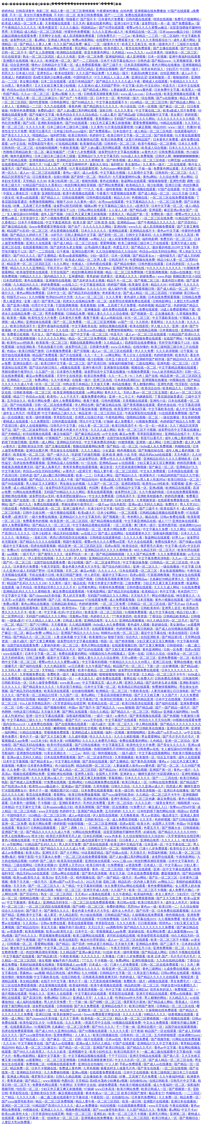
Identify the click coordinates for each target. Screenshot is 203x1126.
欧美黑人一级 (191, 89)
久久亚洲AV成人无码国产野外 (99, 85)
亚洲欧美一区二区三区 (94, 1010)
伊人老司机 (92, 575)
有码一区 (89, 753)
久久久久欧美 (126, 923)
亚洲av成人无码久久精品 (146, 504)
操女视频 (45, 960)
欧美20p (47, 877)
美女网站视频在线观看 (140, 189)
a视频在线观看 (70, 367)
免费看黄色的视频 (36, 521)
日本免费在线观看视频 (97, 790)
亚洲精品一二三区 (29, 106)
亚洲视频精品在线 (42, 160)
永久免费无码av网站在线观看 (125, 885)
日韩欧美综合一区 (15, 682)
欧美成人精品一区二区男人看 (22, 23)
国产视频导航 (161, 1039)
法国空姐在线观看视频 (123, 438)
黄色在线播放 (109, 181)
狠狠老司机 (73, 798)
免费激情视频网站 (42, 201)
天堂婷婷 (107, 500)
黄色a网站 (150, 176)
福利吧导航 (58, 135)
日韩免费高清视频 (172, 152)
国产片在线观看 (71, 355)
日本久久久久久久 (94, 230)
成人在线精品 (81, 948)
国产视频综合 (189, 1118)
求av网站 (187, 176)
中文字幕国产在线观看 (121, 720)
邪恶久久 (8, 73)
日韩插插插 (175, 645)
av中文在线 (18, 143)
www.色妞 (164, 276)
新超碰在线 (160, 624)
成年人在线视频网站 (34, 425)
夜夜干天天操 (20, 881)
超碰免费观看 (84, 118)
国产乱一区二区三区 (163, 877)
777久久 (89, 189)
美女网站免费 (156, 931)
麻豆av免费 (127, 434)
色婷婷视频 (146, 305)
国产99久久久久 (24, 255)
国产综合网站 (29, 989)
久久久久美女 (124, 110)
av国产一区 (126, 322)
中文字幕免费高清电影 (100, 442)
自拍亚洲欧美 (170, 73)
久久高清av (31, 923)
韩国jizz (156, 711)
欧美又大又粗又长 (135, 44)
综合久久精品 (100, 711)
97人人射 (111, 1064)
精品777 (18, 396)
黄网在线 (106, 409)
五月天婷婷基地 (13, 657)
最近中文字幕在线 (16, 546)
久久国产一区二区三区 (103, 483)
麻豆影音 (106, 467)
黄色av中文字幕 (168, 230)
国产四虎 (79, 944)
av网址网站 (113, 355)
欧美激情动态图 (88, 139)
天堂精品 (16, 31)
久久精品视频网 (80, 624)
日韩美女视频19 (45, 865)
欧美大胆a (33, 852)
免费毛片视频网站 (187, 19)
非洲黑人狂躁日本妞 (89, 417)
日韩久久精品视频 (36, 239)
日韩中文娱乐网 (34, 512)
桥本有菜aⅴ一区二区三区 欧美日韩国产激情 (116, 1093)
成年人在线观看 (189, 757)
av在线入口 (70, 284)
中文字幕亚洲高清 (58, 222)
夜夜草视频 (131, 147)
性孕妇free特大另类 (60, 297)
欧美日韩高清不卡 (23, 326)
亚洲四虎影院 (131, 483)
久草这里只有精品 (70, 686)
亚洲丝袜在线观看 (39, 322)
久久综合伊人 (73, 550)
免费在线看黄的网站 (73, 653)
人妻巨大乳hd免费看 (16, 1122)
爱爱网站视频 (44, 944)
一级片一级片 (103, 715)
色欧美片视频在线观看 (135, 1085)
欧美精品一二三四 (146, 36)
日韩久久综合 (156, 653)
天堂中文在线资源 (70, 376)
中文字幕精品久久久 (140, 201)
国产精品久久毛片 (63, 649)
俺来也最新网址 (21, 156)
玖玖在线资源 (11, 56)
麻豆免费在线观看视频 (69, 591)
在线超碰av (77, 288)
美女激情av (133, 164)
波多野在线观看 (163, 856)
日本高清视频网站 (137, 65)
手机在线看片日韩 (51, 346)
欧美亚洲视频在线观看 (180, 94)
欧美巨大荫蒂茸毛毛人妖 (64, 836)
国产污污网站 (39, 624)
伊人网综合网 (23, 330)
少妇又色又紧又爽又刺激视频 (110, 123)
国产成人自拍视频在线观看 (174, 628)
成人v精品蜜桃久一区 (28, 487)
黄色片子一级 (29, 736)
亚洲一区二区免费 (91, 56)
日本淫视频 (55, 570)
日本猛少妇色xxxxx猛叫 (70, 131)
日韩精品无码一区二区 (103, 848)
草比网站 (81, 48)
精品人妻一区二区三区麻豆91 (37, 98)
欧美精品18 (150, 591)
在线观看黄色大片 (139, 533)
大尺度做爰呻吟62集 (127, 176)
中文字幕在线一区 (60, 678)
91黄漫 (35, 193)
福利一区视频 (115, 732)
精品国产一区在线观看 (161, 1031)
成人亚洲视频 (136, 56)
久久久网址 (61, 264)
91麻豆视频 (143, 127)
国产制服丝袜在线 (151, 450)
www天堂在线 (93, 720)
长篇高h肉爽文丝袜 (145, 73)
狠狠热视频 (90, 181)
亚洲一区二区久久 (146, 566)
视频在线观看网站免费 (86, 342)
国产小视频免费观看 (55, 218)
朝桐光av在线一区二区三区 (120, 633)
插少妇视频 (155, 185)
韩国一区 (107, 641)
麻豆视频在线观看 (71, 1093)
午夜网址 (66, 1085)
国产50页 (29, 123)
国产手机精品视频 (15, 160)
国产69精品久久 (83, 102)
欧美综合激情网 (24, 798)
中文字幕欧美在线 (165, 317)
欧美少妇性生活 (101, 1051)
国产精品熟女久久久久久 (101, 106)
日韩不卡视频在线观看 (82, 500)
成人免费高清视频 (125, 819)
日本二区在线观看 (54, 81)
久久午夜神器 (61, 380)
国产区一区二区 (13, 118)
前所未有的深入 (152, 69)
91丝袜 (107, 952)
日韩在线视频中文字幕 (153, 114)
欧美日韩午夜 (96, 865)
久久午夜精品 (122, 894)
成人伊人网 (192, 442)
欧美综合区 (130, 546)
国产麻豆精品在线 (15, 226)
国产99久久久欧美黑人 (29, 1051)
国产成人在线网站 (111, 533)
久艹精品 (69, 885)
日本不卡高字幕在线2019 (118, 60)
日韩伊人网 (163, 156)
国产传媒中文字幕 (42, 114)
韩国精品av (89, 27)
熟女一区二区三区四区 (39, 56)
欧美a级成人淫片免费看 (180, 110)
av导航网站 (15, 844)
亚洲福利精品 (115, 56)
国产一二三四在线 (86, 60)
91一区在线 (89, 463)
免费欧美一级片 (162, 214)
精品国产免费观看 (45, 355)
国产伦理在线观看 (112, 27)
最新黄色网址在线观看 (126, 827)
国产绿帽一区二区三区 (88, 906)
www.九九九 (135, 52)
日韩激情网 (190, 678)
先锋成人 (8, 77)
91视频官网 (42, 1026)
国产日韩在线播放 (55, 288)
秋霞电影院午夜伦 (41, 143)
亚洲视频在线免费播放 (97, 1118)
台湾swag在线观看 (111, 201)
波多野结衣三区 (21, 40)
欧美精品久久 (136, 185)
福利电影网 (150, 239)
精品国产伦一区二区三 (129, 666)
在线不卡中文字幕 (54, 981)
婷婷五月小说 (142, 948)
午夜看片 (102, 193)
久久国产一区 (45, 371)
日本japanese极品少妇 (174, 31)
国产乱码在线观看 (91, 649)
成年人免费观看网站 (67, 400)
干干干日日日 (118, 1055)
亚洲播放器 (92, 309)
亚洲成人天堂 (83, 997)
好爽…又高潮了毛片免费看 (32, 206)
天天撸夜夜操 (130, 815)
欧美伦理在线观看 (60, 745)
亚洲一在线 (136, 653)
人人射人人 (73, 89)
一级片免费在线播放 (43, 516)
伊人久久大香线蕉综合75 (154, 40)
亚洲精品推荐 (94, 620)
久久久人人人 (108, 570)
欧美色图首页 (48, 27)
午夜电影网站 (115, 417)
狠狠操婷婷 (181, 77)
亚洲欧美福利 (189, 682)
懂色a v (60, 500)
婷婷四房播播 (187, 463)
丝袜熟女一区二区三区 (181, 52)
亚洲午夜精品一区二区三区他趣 (133, 798)
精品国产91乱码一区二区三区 (28, 230)
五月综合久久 (17, 400)
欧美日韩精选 (144, 628)
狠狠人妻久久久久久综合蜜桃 (108, 313)
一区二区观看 (128, 512)
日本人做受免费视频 (43, 682)
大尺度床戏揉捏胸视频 (131, 467)
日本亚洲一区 (154, 844)
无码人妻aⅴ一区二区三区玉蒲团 (145, 392)
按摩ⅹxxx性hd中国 (183, 807)
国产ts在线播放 (167, 98)
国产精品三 (33, 1080)
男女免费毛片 (180, 981)
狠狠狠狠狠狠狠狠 (112, 674)
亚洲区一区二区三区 (16, 1105)
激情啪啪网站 (136, 732)
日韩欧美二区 (99, 827)
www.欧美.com (70, 682)
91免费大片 (145, 678)
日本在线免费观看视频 (164, 297)
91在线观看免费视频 (173, 413)
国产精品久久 (141, 247)
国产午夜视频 (26, 939)
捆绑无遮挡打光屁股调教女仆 (159, 774)
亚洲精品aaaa (126, 222)
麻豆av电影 (88, 570)
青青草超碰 (15, 1080)
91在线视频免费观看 (132, 1105)
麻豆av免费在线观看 (144, 309)
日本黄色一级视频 (23, 803)
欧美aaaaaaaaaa (73, 599)
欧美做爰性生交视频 (83, 728)
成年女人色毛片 (14, 413)
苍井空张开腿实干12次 (60, 210)
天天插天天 (138, 852)
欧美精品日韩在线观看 (134, 686)
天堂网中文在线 (50, 36)
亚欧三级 (109, 881)
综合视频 (148, 98)
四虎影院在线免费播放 (141, 342)
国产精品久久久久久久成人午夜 (118, 81)
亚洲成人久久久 (126, 276)
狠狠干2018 (64, 201)
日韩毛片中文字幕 (63, 425)
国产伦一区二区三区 (17, 562)
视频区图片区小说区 (187, 276)
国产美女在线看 (148, 1068)
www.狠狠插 (125, 707)
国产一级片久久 (58, 454)
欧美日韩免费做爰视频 (84, 794)
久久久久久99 (97, 288)
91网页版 (174, 160)
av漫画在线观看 (100, 894)
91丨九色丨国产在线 (144, 376)
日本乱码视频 (93, 836)
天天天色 (78, 23)
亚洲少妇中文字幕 (127, 23)
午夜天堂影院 (50, 566)
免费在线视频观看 (47, 504)
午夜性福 (193, 570)
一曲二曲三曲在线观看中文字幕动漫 (91, 840)
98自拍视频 (108, 1105)
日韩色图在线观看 (139, 19)
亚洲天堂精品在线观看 (152, 993)
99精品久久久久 (31, 276)
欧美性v (53, 396)
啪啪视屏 (184, 803)
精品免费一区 (20, 1068)
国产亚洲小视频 (18, 305)
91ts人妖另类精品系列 (167, 371)
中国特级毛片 (83, 77)
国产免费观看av (183, 23)
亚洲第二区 (178, 1114)
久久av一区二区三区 (35, 94)
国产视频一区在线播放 (112, 807)
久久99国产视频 (81, 579)
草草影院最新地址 (150, 434)
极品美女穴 (170, 815)
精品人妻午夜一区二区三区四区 (116, 471)
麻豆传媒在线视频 (85, 674)
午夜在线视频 (179, 1105)
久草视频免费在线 (33, 674)
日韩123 (65, 997)
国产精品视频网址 (32, 579)
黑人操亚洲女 (13, 301)
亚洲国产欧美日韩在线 (129, 268)
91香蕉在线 (55, 1022)
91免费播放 (66, 529)
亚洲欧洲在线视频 (15, 496)
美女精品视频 (29, 981)
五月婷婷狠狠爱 (165, 1035)
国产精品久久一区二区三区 (51, 525)
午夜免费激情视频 (73, 359)
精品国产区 (163, 305)
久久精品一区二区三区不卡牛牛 (163, 674)
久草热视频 (101, 786)
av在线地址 (189, 160)
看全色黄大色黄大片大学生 (69, 429)
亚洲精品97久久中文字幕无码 (99, 156)
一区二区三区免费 (170, 201)
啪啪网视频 (129, 848)
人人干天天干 (70, 396)
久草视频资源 (183, 60)
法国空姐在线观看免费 (50, 562)
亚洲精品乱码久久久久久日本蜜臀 (113, 558)
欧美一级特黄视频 (109, 189)
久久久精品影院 (55, 666)
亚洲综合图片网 (83, 251)
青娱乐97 (22, 827)
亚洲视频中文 (78, 1051)
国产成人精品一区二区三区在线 (75, 243)
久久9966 (81, 898)
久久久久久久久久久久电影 (176, 118)
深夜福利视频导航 (121, 363)
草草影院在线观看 (122, 993)
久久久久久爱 (72, 189)
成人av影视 (90, 172)
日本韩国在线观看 (181, 471)
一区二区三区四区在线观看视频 (48, 906)
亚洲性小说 (158, 400)
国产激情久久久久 (51, 554)
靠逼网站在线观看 (134, 181)
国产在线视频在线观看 (71, 724)
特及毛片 (169, 85)
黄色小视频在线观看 (169, 599)
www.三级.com (122, 861)
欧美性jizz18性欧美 (20, 342)
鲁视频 (162, 1109)
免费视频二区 (184, 989)
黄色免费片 (24, 85)
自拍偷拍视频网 (46, 147)
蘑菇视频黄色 (29, 189)
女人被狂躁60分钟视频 (23, 214)
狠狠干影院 (116, 637)
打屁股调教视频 (156, 272)
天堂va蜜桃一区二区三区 (139, 657)
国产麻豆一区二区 (172, 106)
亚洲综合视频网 (107, 69)
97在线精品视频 (67, 143)
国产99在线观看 (76, 123)
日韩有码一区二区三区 (120, 143)
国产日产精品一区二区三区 (45, 749)
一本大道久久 (84, 678)
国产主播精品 (47, 255)
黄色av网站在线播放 (35, 604)
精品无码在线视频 (66, 533)
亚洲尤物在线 (43, 819)
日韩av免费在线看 (173, 516)
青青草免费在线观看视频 (80, 467)
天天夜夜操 (59, 624)
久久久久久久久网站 (97, 226)
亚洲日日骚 (173, 185)
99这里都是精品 (92, 852)
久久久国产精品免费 (68, 44)
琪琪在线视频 (163, 19)
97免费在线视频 (55, 782)
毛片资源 (133, 674)
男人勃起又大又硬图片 (42, 483)
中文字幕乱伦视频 (113, 172)
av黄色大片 (149, 152)
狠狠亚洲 (187, 977)
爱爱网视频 (108, 243)
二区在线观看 (177, 164)
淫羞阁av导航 (79, 616)
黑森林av (26, 973)
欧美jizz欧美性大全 (27, 877)
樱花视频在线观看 (85, 218)
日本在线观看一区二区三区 (138, 570)
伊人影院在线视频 (41, 558)
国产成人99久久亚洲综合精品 (56, 1031)
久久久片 (129, 811)
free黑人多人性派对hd (150, 479)
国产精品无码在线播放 (84, 293)
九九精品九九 (179, 997)
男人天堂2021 (190, 504)
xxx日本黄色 (155, 52)
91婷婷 (34, 861)
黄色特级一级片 (128, 98)
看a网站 (40, 40)
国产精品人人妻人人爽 (36, 44)
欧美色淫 (182, 355)
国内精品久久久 (55, 276)
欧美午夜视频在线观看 (79, 193)
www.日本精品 (121, 346)
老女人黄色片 (165, 894)
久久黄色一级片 (154, 164)
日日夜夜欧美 (42, 176)
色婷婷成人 (127, 977)
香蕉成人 (35, 902)
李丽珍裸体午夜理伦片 (18, 371)
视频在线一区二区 (144, 367)
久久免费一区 (17, 769)
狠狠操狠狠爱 (158, 181)
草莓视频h (115, 778)
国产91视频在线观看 (93, 1031)
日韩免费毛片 (107, 36)
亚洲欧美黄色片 (70, 803)
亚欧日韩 (106, 110)
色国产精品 (11, 94)
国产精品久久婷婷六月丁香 (29, 235)
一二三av (124, 36)
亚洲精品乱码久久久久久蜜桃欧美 (81, 160)
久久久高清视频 (167, 351)
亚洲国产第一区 (160, 769)
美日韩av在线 (126, 902)
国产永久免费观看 (87, 1006)
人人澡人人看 (59, 628)
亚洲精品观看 (118, 230)
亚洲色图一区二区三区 (173, 363)
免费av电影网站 (83, 40)
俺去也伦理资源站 (93, 939)
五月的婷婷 (113, 811)
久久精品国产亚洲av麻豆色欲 (80, 952)
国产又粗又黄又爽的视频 (123, 649)
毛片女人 (38, 334)
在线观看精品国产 (15, 164)
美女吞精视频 (190, 417)
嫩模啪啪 (60, 728)
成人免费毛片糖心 (182, 890)
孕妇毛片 (104, 176)
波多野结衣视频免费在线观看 (130, 301)
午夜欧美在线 (139, 691)
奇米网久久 (135, 516)
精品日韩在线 (56, 973)
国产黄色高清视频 (144, 761)
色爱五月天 (121, 247)
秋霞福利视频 (158, 852)
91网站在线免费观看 (27, 492)
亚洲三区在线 (11, 247)
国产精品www (161, 60)
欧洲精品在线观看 (70, 52)
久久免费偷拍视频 (57, 1072)
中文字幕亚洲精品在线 (140, 521)
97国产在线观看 (169, 189)
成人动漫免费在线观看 (124, 239)
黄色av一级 (149, 906)
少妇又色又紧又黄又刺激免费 (84, 438)
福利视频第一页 (128, 388)
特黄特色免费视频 (77, 31)
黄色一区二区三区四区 (108, 869)
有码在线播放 (122, 384)
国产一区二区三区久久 (80, 268)
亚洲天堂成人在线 (184, 243)
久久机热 (142, 322)
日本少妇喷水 (125, 500)
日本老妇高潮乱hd (127, 380)
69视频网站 (73, 740)
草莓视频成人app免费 (111, 931)
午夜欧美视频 (69, 147)
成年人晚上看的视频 (179, 438)
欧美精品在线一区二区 (142, 31)
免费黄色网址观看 (166, 168)
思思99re (133, 906)
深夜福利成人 (63, 898)
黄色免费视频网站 (160, 885)
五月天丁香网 (69, 1018)
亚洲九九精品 (134, 682)
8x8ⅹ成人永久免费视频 (137, 156)
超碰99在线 (76, 388)
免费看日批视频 (18, 334)
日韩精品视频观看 (43, 827)
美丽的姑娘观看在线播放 (37, 964)
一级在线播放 (170, 417)
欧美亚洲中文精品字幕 (130, 409)
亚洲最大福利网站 (176, 711)
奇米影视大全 (112, 293)
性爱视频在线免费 (123, 193)
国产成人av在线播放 (60, 1043)
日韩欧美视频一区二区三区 (32, 392)
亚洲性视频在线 (143, 960)
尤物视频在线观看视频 (29, 388)
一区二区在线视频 (175, 1068)
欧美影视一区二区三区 (52, 342)
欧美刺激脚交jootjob (67, 1014)
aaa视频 (12, 554)
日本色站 (134, 529)
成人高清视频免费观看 (79, 36)
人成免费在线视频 (40, 724)
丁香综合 (155, 616)
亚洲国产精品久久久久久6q (80, 633)
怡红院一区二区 (126, 508)
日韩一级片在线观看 (89, 1039)
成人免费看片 (124, 421)
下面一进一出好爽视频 (95, 608)
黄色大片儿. (113, 392)
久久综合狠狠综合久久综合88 (117, 251)
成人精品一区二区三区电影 (43, 31)
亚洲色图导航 (168, 525)
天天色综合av (16, 139)
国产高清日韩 (97, 363)
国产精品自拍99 (87, 479)
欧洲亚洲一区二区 (58, 60)
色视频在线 (140, 197)
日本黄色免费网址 (40, 765)
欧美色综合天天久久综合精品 (77, 114)
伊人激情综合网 (63, 699)
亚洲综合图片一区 (26, 363)
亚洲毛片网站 (158, 1114)
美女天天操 (117, 873)
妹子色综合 (24, 587)
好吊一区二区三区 (138, 317)
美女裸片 (176, 114)
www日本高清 (105, 1089)
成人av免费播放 (13, 852)
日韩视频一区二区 (20, 944)
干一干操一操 (142, 168)
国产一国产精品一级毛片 (173, 707)
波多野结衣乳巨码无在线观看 (66, 487)
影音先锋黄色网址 (97, 52)
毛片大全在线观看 (140, 541)
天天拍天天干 (140, 595)
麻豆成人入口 (158, 807)
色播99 (191, 127)
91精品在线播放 (57, 579)
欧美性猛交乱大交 (33, 1022)
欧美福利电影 (144, 894)
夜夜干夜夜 (91, 317)
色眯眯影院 (23, 77)
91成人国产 (52, 164)
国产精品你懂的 (125, 264)
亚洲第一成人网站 (42, 442)
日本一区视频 (157, 56)
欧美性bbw (70, 608)
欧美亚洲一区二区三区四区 (69, 521)
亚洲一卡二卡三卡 (122, 396)
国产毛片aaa (176, 604)
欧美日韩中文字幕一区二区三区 (129, 135)
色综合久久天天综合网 (155, 720)
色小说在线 (128, 106)
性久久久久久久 (101, 736)
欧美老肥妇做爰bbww (72, 496)
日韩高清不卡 (118, 259)
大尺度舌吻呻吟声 (75, 164)
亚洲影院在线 (51, 193)
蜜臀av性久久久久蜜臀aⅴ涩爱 (121, 458)
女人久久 (111, 620)
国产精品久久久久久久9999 (177, 832)
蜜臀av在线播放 (181, 993)
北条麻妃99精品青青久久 (167, 579)
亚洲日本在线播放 (176, 790)
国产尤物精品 (130, 69)
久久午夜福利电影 (152, 492)
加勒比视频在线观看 (113, 326)
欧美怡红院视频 (24, 699)
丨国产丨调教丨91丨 (72, 827)
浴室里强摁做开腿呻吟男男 (122, 832)
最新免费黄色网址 (94, 396)
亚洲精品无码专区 (70, 442)
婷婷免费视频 (50, 284)
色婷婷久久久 (100, 616)
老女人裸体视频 (39, 409)
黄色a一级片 (72, 172)
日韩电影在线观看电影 (106, 537)
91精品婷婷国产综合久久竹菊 (178, 475)
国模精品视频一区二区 (143, 417)
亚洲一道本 (180, 326)
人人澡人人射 (118, 210)
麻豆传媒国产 (56, 152)
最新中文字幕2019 (115, 575)
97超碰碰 (176, 293)
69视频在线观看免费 (187, 720)
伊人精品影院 (69, 915)
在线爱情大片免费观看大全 (115, 40)
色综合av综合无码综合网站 (26, 89)
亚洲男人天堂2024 (72, 865)
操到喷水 (117, 164)
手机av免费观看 (130, 1064)
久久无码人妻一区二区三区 (21, 670)
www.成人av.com (132, 94)
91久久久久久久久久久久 (164, 268)
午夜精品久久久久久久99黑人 (130, 662)
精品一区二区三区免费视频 (124, 272)
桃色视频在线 (127, 450)
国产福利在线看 (31, 666)
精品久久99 (122, 197)
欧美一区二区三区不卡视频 (137, 429)
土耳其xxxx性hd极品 (91, 330)
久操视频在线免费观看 (148, 915)
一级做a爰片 (15, 620)
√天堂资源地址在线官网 (69, 703)
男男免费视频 (55, 313)
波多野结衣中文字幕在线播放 (119, 152)
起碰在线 (150, 832)
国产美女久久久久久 (16, 135)
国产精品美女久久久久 (39, 686)
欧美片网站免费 (39, 400)
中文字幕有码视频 (95, 662)
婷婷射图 (191, 114)
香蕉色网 (75, 106)
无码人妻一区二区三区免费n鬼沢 (49, 118)
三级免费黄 (133, 583)
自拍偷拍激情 (65, 139)
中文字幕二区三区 (57, 948)
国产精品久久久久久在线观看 (40, 541)
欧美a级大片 (87, 512)
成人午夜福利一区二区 (42, 1010)
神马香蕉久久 (186, 595)
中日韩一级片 (189, 69)
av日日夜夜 (76, 666)
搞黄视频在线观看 (181, 1014)
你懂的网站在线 (31, 210)
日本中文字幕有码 (181, 861)
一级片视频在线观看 (61, 512)
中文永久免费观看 (153, 471)
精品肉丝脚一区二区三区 (94, 765)
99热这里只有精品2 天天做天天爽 (86, 384)
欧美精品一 (24, 537)
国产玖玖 (186, 48)
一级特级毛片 (166, 255)
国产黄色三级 (51, 301)
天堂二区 (72, 570)
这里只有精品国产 (81, 81)
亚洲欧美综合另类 (31, 446)
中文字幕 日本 (191, 566)
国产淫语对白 (187, 222)
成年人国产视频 (52, 214)
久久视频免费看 (169, 919)
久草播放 (108, 956)
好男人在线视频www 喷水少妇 (23, 836)
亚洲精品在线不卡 (143, 230)
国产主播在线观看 (166, 48)
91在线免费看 (190, 587)
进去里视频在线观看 (64, 230)
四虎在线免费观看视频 (29, 463)
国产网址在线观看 (45, 359)
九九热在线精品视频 (170, 960)
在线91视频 (61, 176)
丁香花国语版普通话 (169, 396)
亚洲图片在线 (52, 458)
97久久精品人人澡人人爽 (112, 77)
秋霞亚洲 (33, 413)
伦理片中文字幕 (42, 305)
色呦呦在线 (183, 446)
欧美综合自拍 (151, 388)
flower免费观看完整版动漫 (48, 226)
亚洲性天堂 (50, 852)
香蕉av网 (107, 487)
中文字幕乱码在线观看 (91, 993)
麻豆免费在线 (167, 798)
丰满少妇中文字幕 (100, 508)
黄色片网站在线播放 (166, 65)
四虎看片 (107, 276)
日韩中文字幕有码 (139, 235)
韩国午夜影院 (73, 541)
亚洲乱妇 (100, 1114)
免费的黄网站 (116, 906)
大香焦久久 (117, 214)
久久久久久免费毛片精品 (100, 740)
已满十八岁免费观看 (82, 152)
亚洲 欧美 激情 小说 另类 (120, 454)
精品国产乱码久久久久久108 (27, 583)
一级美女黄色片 (164, 803)
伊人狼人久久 (161, 326)
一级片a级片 (19, 641)
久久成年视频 (78, 736)
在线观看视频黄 (103, 628)
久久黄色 (97, 127)
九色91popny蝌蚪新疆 (115, 168)
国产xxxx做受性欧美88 (118, 794)
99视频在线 (177, 380)
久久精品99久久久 (26, 284)
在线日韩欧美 (71, 977)
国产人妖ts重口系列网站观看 (77, 110)
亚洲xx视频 (59, 94)
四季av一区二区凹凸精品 (76, 69)
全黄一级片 (32, 301)
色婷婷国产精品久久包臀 (178, 421)
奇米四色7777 (187, 591)
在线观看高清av (21, 1026)
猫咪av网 (90, 206)
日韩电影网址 (60, 102)
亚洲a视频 (156, 487)
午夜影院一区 (84, 98)
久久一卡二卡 (94, 355)
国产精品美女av (143, 255)
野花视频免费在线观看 (146, 338)
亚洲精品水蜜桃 (147, 944)
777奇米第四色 (122, 616)
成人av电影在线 (111, 317)
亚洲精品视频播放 (132, 620)
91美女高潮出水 (55, 753)
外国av (73, 707)
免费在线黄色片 (166, 541)
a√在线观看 (127, 463)
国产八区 (55, 599)
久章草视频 (35, 438)
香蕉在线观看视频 (100, 492)
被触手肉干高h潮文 (73, 927)
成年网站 (73, 973)
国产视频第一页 (142, 313)
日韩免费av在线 (148, 749)
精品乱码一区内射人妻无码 (137, 881)
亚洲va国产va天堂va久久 (165, 732)
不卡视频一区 (47, 803)
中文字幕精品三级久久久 (116, 206)
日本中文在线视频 (168, 699)
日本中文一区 (106, 98)
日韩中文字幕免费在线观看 (45, 19)
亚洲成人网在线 (59, 40)
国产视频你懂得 (55, 707)
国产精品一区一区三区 (123, 446)
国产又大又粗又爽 (147, 695)
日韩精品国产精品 (117, 915)
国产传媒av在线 (190, 541)
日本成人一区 (153, 865)
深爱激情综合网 (18, 778)
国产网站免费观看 (111, 185)
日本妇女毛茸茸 (13, 19)
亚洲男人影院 (84, 774)
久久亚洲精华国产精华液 (147, 359)
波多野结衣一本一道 (156, 23)
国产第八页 (171, 1055)
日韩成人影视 (118, 338)
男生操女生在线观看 (64, 450)
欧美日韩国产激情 (32, 351)
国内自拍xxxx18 (14, 724)
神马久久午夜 (52, 550)
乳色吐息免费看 (39, 769)
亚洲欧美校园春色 (51, 123)
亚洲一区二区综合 (178, 740)
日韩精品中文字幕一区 (58, 65)
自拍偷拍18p (139, 1080)
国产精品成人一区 (33, 1039)
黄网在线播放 (184, 662)
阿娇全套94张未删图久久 (179, 985)
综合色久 (132, 637)
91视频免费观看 (138, 371)
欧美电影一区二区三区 (115, 728)
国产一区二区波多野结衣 (31, 429)
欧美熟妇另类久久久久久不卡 (55, 587)
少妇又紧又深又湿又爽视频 (69, 239)
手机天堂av (55, 268)
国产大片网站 (70, 852)
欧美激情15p (97, 637)
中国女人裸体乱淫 (16, 193)
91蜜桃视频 (17, 438)
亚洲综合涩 (139, 77)
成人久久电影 (66, 56)
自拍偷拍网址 (31, 550)
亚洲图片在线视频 (16, 60)
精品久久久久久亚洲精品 (28, 268)
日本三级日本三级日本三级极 (68, 127)
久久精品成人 (113, 342)
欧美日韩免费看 (112, 139)
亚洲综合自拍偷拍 (91, 1064)
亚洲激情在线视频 (58, 280)
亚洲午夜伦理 (92, 367)
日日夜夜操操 (148, 923)
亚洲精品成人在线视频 (63, 463)
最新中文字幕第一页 (61, 657)
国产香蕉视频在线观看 (139, 405)
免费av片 (13, 550)
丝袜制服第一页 (159, 77)
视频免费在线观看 (78, 1109)
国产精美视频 (164, 135)
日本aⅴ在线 (154, 94)
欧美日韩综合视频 (51, 798)
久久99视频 (36, 297)
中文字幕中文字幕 (15, 595)
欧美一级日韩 (125, 790)
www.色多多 (112, 836)
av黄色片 (9, 446)
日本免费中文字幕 (167, 89)
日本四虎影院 (175, 264)
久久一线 (75, 94)
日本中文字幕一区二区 (167, 206)
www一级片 (176, 127)
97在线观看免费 (96, 599)
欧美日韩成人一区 (135, 782)
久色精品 (118, 52)
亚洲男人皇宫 (171, 608)
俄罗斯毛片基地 (151, 546)
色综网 (94, 487)
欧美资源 (141, 616)
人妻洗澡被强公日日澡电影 (170, 691)
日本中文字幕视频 (16, 761)
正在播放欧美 (165, 313)
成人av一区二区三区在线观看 (40, 172)
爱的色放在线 (167, 405)
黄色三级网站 (152, 968)
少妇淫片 (172, 69)
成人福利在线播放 (29, 1002)
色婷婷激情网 (164, 355)
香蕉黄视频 (88, 305)
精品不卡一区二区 (120, 280)
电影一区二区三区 (69, 890)
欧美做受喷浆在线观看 (32, 272)
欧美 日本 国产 (158, 956)
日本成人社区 (25, 73)
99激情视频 (126, 442)
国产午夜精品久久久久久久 (157, 222)
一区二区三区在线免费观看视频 (172, 197)
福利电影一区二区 (89, 529)
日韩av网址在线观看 (92, 210)
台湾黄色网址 (88, 587)
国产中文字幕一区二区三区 (89, 334)
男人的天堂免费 (74, 595)
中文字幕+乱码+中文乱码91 (141, 85)
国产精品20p (108, 769)
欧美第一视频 (17, 317)
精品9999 (160, 127)
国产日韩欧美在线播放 (149, 728)
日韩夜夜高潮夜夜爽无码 (101, 94)
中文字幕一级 (191, 189)
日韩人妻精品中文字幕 (80, 235)
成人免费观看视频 (88, 65)
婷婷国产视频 (117, 284)
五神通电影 (76, 276)
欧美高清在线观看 (57, 691)
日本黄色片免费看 (111, 19)
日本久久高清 (184, 235)
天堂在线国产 (60, 272)
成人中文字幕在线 (188, 409)
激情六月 (35, 164)
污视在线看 (10, 508)
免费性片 (171, 504)
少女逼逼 (109, 450)
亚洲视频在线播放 (155, 380)
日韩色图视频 (111, 400)
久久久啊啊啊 (163, 235)
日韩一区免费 (173, 649)
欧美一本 (35, 612)
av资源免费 (134, 865)
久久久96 (9, 1043)
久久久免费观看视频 (172, 554)
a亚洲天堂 (142, 206)
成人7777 (164, 521)
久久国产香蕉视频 (29, 48)
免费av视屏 (11, 604)
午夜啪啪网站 (54, 720)
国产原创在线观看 (95, 761)
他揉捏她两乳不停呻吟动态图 (115, 749)
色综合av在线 (35, 396)
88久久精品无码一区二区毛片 (155, 550)
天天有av (81, 894)
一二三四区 (192, 1093)
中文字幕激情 (16, 902)
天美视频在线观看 (58, 23)
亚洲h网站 (75, 782)
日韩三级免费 (173, 442)
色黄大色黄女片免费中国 (106, 583)
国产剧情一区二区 (84, 176)
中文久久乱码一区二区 (131, 1060)
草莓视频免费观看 (57, 732)
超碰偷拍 (96, 48)
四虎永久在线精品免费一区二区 (85, 301)
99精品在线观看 (171, 123)
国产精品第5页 (172, 637)
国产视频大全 (171, 827)
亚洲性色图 (177, 181)
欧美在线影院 (65, 73)
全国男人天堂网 (107, 774)
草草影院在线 (63, 417)
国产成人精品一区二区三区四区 (145, 293)
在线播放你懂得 (34, 678)
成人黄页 (50, 915)
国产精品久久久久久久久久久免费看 (42, 168)
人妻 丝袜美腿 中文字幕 (70, 637)
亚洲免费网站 (63, 1035)
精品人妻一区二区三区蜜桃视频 (137, 1018)
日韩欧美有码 (150, 608)
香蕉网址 (157, 322)
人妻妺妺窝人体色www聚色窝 (131, 89)
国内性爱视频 (39, 102)
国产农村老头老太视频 (66, 247)
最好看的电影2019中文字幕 (171, 247)
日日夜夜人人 (129, 840)
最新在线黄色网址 (100, 23)
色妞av (12, 351)
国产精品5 (63, 944)
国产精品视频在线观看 (107, 521)
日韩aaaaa (10, 579)
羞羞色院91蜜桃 (173, 280)
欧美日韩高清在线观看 (138, 703)
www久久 (135, 226)
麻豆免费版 (10, 964)
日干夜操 (63, 251)
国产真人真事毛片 (48, 467)
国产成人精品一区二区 (154, 193)
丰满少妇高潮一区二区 (64, 181)
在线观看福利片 (185, 131)
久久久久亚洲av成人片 (108, 31)
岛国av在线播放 (181, 272)
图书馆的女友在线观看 (40, 529)
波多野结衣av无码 (42, 496)
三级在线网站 (146, 363)
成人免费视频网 (31, 259)
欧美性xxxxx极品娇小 (44, 786)
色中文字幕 (168, 591)
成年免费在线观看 (115, 309)
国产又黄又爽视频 (43, 641)
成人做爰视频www (180, 931)
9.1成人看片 (108, 114)
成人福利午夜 (118, 288)
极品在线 (152, 516)
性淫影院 (182, 384)
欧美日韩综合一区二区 (184, 479)
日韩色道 (143, 60)
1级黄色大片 (111, 44)
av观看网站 (34, 1060)
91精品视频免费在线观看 (102, 782)
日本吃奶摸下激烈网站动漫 (156, 811)
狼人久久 (37, 60)
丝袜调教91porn (190, 525)
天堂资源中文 (29, 218)
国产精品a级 (126, 114)
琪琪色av (165, 923)
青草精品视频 (190, 1043)
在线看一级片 (82, 380)
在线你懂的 (141, 346)
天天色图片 (189, 168)
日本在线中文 (123, 131)
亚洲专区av (45, 73)
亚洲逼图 (155, 210)
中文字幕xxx (173, 865)
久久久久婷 (64, 558)
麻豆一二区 (92, 44)
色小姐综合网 (65, 765)
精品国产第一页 (138, 214)
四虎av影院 (113, 546)
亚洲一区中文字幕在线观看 (45, 715)
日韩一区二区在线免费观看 (53, 405)
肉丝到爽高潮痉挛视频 (80, 185)
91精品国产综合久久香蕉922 (43, 185)
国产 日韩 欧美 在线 (101, 222)
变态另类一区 (65, 877)
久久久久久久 (91, 956)
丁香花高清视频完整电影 (115, 695)
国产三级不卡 (113, 65)
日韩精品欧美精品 (64, 604)
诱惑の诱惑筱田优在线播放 (68, 537)
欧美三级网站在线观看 (89, 935)
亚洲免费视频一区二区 (174, 657)
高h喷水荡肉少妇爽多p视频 (52, 77)
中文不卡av (55, 89)
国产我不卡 (88, 19)
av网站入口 (99, 239)
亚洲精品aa (140, 579)
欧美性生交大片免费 (42, 317)
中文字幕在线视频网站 (155, 753)
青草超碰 (92, 276)
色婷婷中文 (97, 135)
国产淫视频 (82, 351)
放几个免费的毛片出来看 (58, 989)
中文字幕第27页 (87, 699)
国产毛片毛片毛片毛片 (178, 736)
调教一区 (193, 181)
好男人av (178, 537)
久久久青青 (114, 297)
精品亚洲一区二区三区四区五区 (29, 264)
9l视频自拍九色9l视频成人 (108, 653)
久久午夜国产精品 (98, 666)
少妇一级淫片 (100, 255)
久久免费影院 (40, 421)
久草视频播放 (124, 757)
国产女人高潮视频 (42, 52)
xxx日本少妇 (39, 740)
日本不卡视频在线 (31, 222)
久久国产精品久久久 (141, 1109)
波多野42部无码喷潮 (68, 206)
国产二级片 (48, 861)
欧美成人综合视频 (154, 147)
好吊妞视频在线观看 (37, 434)
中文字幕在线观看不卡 (112, 102)
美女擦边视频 (29, 81)
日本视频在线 (169, 330)
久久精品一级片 (118, 73)
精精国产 (44, 699)
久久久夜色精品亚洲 (139, 699)
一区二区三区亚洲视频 (100, 322)
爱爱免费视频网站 (146, 123)
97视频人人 (188, 317)
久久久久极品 (69, 27)
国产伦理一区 (146, 910)
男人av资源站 (151, 815)
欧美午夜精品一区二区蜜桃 (157, 143)
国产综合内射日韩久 (43, 367)
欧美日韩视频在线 (106, 1035)
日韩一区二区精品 (29, 707)
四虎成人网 (174, 786)
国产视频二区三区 (147, 280)
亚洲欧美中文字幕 (29, 915)
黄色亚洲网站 (152, 649)
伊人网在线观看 (147, 724)
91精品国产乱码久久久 (41, 844)
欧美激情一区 (146, 757)
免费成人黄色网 (70, 1068)
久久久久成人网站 (104, 429)
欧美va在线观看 (27, 197)
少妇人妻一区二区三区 (94, 425)
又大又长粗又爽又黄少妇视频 (55, 85)
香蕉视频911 (103, 118)
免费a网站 (33, 288)
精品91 (44, 649)
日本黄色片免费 (70, 317)
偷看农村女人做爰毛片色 (118, 1068)
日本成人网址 (104, 475)
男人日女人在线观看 (137, 355)
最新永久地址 (99, 164)
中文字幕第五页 (93, 682)
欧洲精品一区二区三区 (112, 691)
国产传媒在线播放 (44, 69)
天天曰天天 (96, 927)
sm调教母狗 (114, 927)
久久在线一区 (66, 330)
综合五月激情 (167, 757)
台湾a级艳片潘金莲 (98, 247)
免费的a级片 (47, 110)
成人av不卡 (189, 73)
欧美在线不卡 (170, 508)
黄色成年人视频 (135, 297)
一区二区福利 (170, 36)
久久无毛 (146, 819)
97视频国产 (53, 438)
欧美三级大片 (11, 185)
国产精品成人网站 (96, 89)
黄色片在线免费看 (136, 1039)
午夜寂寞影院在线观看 (141, 413)
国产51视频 (193, 599)
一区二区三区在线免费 (157, 218)
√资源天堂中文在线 (97, 1022)
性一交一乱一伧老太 (153, 425)
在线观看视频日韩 (36, 247)
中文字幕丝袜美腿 (85, 409)
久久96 (41, 181)
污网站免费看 (66, 670)
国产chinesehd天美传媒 (45, 595)
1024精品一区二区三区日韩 (149, 102)
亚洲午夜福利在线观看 (184, 56)
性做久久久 (37, 993)
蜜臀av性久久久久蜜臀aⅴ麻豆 (147, 27)
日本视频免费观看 (59, 351)
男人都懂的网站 (144, 384)
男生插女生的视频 (73, 483)
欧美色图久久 (114, 48)
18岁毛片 (56, 235)
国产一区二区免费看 (68, 322)
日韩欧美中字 (54, 259)
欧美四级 (111, 1076)
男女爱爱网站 (151, 736)
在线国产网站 (173, 338)
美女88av (104, 268)
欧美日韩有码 (78, 135)
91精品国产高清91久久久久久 (53, 1105)
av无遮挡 (19, 599)
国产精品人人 (50, 197)
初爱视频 (177, 483)
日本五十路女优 (116, 359)
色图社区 (67, 1080)
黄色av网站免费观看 (58, 48)
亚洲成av (67, 786)
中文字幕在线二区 (148, 110)
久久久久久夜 (36, 127)
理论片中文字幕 (90, 421)
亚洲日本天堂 (80, 628)
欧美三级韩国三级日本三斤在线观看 (143, 243)
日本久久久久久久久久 (184, 147)
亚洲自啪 (120, 226)
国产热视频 (171, 715)
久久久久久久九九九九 (128, 1010)
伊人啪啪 (80, 558)
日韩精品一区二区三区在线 (169, 562)
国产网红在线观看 (75, 711)
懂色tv (35, 65)
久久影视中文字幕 (140, 172)
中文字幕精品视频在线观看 (178, 367)
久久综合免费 (169, 176)
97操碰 (108, 421)
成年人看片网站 (184, 40)
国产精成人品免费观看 (26, 782)
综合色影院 (118, 504)
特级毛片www (17, 297)
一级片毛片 (28, 554)
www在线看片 (13, 653)
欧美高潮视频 (85, 807)
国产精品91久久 (126, 475)
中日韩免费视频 (108, 919)
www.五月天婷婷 (28, 458)
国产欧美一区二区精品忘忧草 (37, 695)
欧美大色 (144, 823)
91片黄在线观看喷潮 (119, 127)
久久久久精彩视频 (127, 736)
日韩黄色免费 (99, 346)
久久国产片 (170, 695)
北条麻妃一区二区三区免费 (71, 1026)
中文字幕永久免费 (156, 529)
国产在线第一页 (24, 500)
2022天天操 (180, 193)
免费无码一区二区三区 (176, 239)
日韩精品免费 (191, 297)
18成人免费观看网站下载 (178, 309)
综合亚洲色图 (20, 65)
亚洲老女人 (107, 218)
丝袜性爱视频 (20, 69)
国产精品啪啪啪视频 (110, 554)
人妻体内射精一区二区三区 (60, 645)
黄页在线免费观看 (138, 48)
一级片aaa (102, 504)
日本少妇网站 (107, 512)
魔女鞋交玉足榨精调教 (26, 948)
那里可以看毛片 (40, 131)
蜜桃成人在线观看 (155, 81)
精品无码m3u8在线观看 (155, 454)
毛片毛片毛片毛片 (70, 309)
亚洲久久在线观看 (39, 243)
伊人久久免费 (144, 351)
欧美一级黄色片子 (162, 44)
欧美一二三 (84, 475)
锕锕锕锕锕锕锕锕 (186, 156)
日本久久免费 (188, 143)
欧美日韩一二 (168, 906)
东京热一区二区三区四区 (132, 1118)
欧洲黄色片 (148, 475)
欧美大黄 (79, 222)
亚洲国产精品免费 (90, 811)
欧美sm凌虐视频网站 (74, 255)
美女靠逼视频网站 (173, 570)
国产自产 (66, 98)
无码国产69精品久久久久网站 (135, 118)
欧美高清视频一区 (149, 790)
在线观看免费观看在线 (174, 500)
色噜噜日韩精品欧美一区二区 (24, 152)
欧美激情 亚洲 (138, 284)
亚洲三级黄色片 (74, 508)
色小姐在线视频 (91, 915)
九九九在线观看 (55, 106)
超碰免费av (148, 276)
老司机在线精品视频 (133, 769)
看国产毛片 (73, 720)
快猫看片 (72, 19)
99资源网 (175, 284)
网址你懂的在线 (163, 595)
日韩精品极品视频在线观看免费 (162, 512)
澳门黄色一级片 (145, 525)
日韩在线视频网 (73, 197)
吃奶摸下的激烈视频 (86, 454)
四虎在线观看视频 (15, 479)
